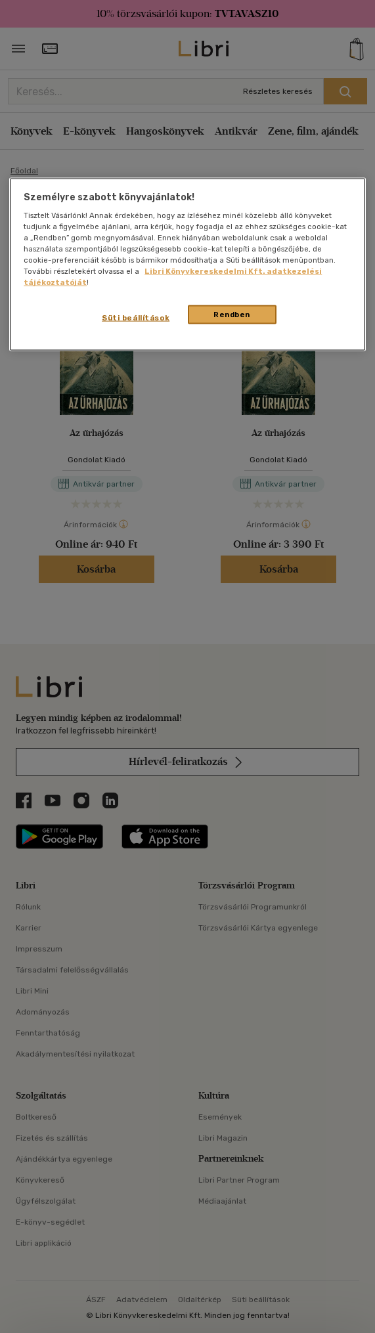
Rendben (231, 313)
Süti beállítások (135, 317)
